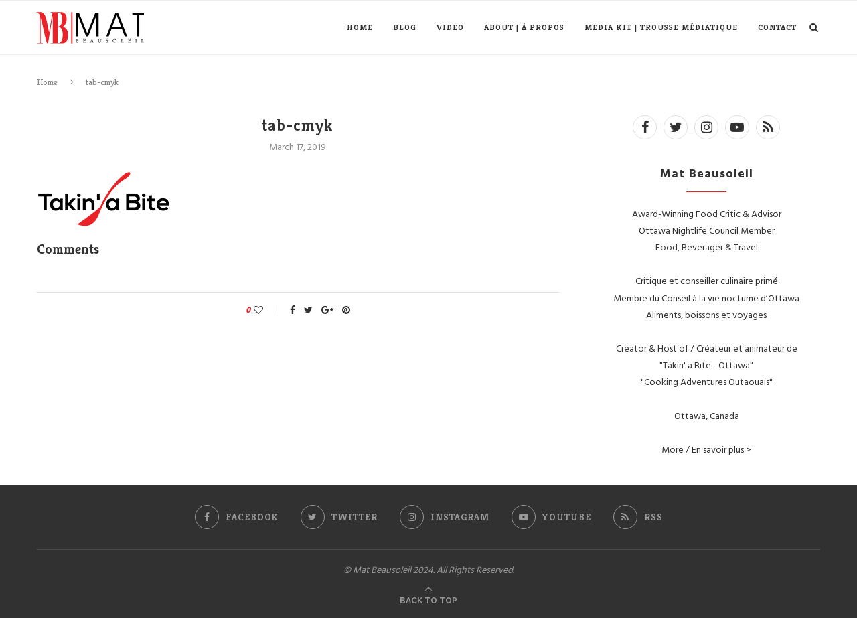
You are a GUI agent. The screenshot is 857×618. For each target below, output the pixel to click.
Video (450, 27)
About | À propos (524, 27)
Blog (404, 27)
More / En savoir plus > (706, 449)
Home (360, 27)
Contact (777, 27)
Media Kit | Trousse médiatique (661, 27)
